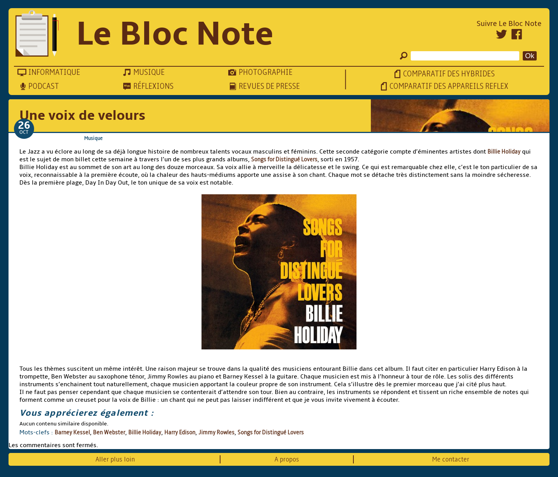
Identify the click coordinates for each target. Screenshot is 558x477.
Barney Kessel (72, 432)
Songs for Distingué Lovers (284, 159)
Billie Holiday (503, 152)
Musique (93, 138)
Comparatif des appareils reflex (448, 86)
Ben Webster (109, 432)
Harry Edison (179, 432)
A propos (286, 459)
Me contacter (450, 459)
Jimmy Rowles (216, 432)
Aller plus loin (115, 459)
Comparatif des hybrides (449, 74)
